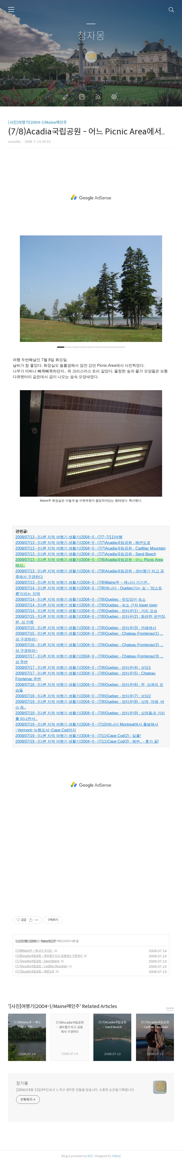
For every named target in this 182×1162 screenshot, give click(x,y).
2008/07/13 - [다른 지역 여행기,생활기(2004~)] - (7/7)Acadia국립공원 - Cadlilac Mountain (90, 548)
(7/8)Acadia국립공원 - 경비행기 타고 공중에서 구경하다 (48, 956)
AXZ (90, 1156)
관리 (115, 97)
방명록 (82, 97)
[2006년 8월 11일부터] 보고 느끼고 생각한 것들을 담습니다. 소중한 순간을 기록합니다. (75, 1090)
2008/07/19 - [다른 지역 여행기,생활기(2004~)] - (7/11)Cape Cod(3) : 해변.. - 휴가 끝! (87, 741)
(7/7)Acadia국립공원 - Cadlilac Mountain (41, 966)
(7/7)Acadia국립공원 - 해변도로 (34, 971)
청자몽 (91, 36)
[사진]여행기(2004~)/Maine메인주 (37, 122)
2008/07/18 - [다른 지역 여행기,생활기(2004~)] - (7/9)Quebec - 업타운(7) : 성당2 (83, 696)
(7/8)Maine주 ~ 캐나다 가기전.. (34, 950)
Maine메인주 (48, 941)
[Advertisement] (91, 197)
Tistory (116, 1156)
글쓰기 (66, 97)
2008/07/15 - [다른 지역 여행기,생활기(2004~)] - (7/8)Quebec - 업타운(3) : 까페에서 (85, 628)
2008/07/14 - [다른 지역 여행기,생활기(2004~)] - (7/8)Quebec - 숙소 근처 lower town (86, 605)
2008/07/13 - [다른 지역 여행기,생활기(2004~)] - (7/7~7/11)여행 (69, 537)
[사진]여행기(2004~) (27, 941)
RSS (99, 97)
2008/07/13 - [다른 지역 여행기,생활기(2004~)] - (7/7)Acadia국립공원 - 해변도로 (82, 543)
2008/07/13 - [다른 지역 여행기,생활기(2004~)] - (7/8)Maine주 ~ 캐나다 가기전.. (82, 582)
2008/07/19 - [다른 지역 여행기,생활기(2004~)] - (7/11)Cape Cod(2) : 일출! (78, 736)
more (170, 1008)
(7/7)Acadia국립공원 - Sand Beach (37, 961)
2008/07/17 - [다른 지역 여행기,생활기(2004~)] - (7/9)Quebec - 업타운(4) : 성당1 (83, 668)
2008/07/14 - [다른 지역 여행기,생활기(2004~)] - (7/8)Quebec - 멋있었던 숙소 (80, 599)
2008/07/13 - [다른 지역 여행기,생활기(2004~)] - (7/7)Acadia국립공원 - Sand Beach (85, 554)
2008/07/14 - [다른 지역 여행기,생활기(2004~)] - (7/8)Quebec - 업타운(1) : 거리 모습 (86, 611)
